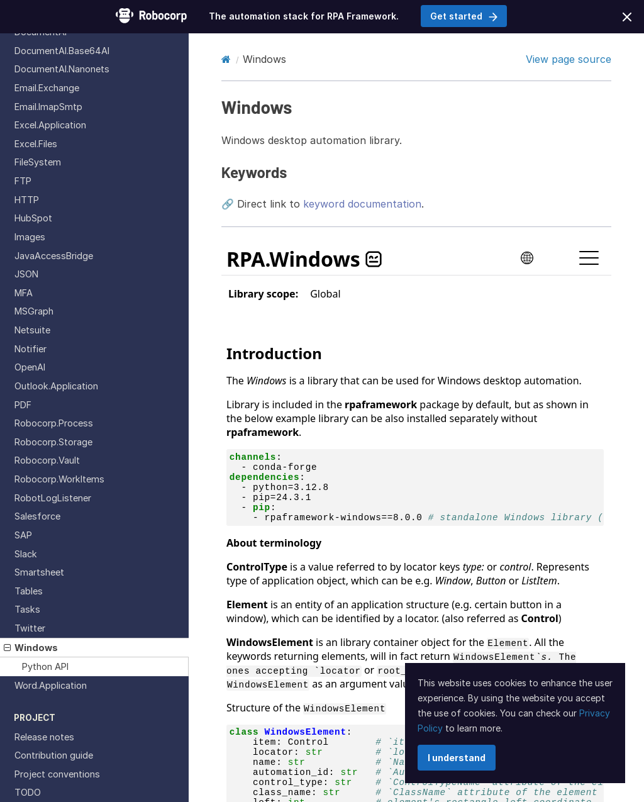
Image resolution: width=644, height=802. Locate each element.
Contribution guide (53, 755)
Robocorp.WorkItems (59, 479)
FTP (22, 180)
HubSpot (33, 218)
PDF (22, 404)
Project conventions (57, 774)
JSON (26, 274)
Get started (463, 16)
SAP (23, 535)
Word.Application (50, 685)
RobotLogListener (52, 498)
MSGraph (33, 311)
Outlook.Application (56, 386)
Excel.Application (50, 125)
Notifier (30, 348)
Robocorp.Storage (53, 442)
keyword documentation (362, 204)
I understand (457, 757)
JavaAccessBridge (53, 255)
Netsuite (32, 330)
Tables (28, 591)
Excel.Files (35, 143)
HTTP (26, 199)
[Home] (226, 59)
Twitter (29, 628)
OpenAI (29, 367)
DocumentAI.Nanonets (61, 69)
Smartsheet (39, 572)
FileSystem (37, 162)
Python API (45, 666)
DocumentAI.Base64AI (61, 50)
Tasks (27, 609)
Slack (25, 554)
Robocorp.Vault (47, 460)
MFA (23, 292)
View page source (568, 59)
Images (29, 236)
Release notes (44, 737)
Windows (31, 648)
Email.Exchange (46, 87)
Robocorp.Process (53, 423)
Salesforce (37, 516)
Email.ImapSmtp (48, 106)
